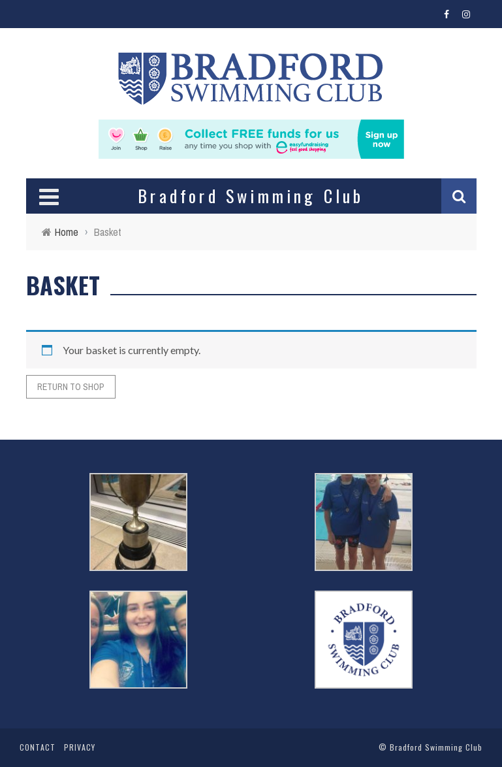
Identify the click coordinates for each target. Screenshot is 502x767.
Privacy (79, 747)
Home (66, 232)
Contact (37, 747)
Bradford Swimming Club (436, 747)
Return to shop (70, 387)
